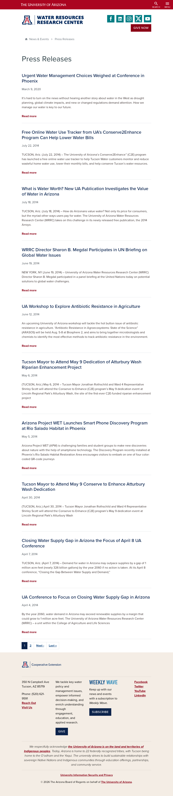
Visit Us (27, 707)
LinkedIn (140, 695)
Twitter (139, 686)
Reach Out (29, 703)
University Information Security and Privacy (86, 775)
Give (61, 731)
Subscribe (100, 712)
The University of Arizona (116, 782)
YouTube (140, 691)
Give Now (141, 28)
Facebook (141, 682)
